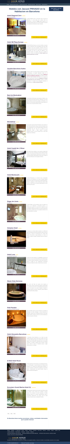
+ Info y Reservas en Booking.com (39, 37)
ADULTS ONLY (38, 4)
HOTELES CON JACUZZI (14, 4)
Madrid (8, 430)
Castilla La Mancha (10, 431)
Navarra (44, 430)
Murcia (23, 430)
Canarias (27, 431)
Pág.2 (11, 413)
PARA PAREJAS (44, 4)
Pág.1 (8, 413)
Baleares (32, 431)
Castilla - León (57, 430)
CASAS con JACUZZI (23, 4)
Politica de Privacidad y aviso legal (27, 443)
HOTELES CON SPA (31, 4)
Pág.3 (14, 413)
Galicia (26, 430)
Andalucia (23, 431)
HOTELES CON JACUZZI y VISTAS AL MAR (47, 433)
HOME (8, 4)
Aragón (52, 430)
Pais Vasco (40, 430)
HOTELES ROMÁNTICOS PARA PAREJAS (30, 433)
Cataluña (12, 430)
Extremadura (17, 431)
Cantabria (35, 430)
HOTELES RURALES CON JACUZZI (14, 433)
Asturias (30, 430)
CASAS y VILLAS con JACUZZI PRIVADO (15, 434)
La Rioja (48, 430)
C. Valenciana (17, 430)
